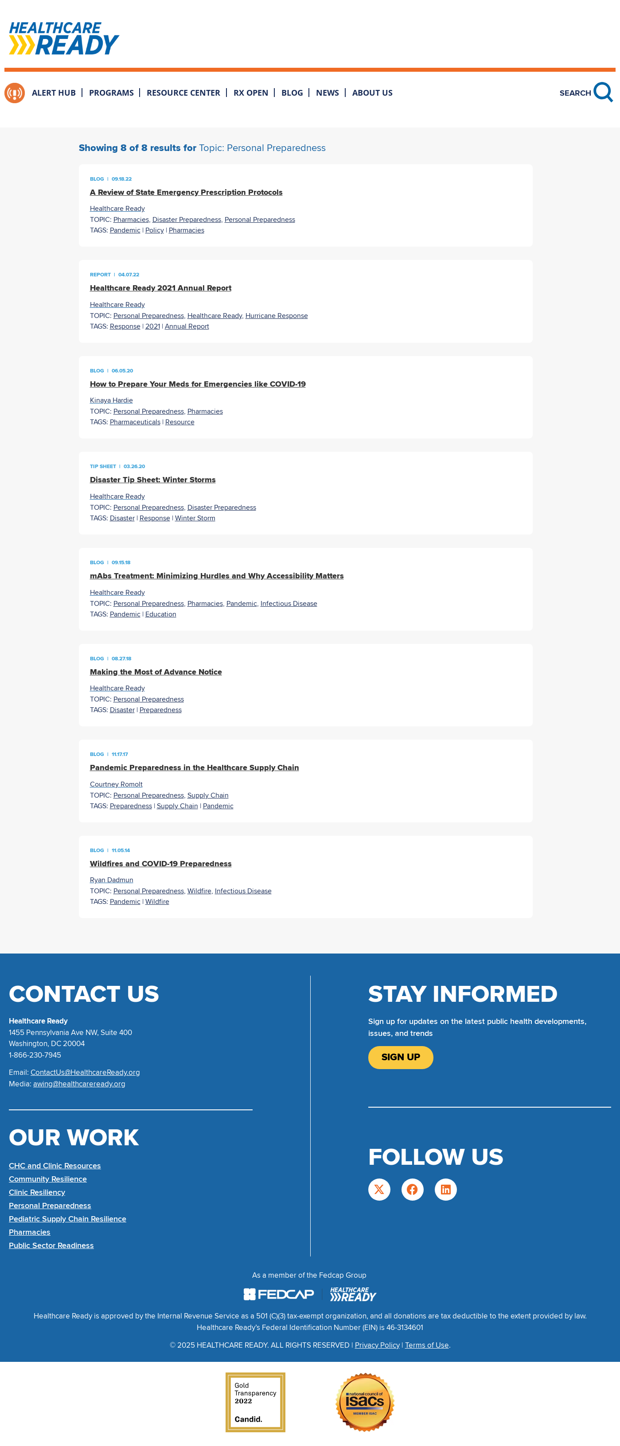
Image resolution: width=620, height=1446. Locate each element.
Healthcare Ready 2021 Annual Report (160, 288)
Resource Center (183, 92)
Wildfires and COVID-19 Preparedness (161, 863)
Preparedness (161, 710)
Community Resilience (48, 1179)
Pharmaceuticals (135, 422)
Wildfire (199, 891)
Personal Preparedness (260, 219)
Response (125, 326)
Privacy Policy (377, 1345)
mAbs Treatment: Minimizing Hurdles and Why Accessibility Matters (217, 576)
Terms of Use (427, 1345)
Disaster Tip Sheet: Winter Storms (153, 480)
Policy (154, 230)
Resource (180, 422)
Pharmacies (131, 219)
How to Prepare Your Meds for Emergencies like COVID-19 (198, 384)
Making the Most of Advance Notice (156, 672)
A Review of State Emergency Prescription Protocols (186, 192)
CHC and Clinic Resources (55, 1166)
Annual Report (187, 326)
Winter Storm (195, 518)
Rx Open (251, 92)
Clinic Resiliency (37, 1192)
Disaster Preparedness (186, 219)
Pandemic (125, 230)
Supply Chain (208, 795)
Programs (111, 92)
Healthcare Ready (214, 315)
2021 (152, 326)
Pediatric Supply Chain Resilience (67, 1219)
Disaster (122, 518)
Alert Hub (54, 92)
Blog (292, 92)
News (327, 92)
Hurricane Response (277, 315)
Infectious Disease (289, 603)
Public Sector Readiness (51, 1245)
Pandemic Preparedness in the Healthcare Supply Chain (194, 767)
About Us (372, 92)
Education (160, 614)
